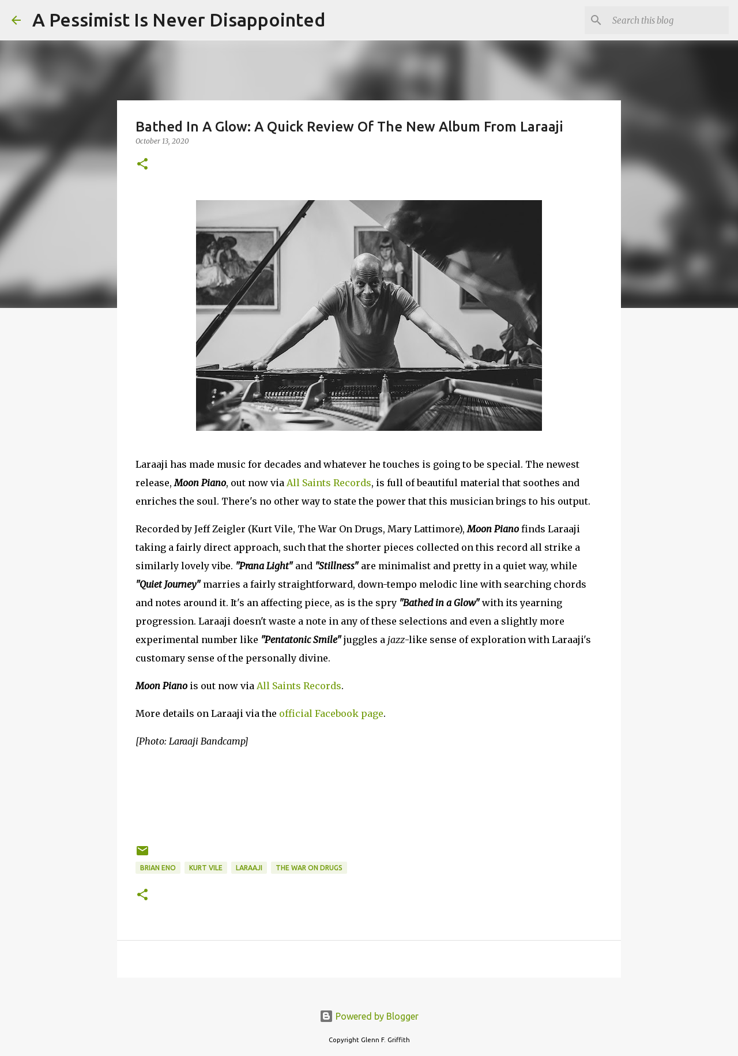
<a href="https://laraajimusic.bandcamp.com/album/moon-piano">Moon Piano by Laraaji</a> (369, 794)
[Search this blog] (668, 20)
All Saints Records (329, 482)
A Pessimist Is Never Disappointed (178, 19)
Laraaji (249, 867)
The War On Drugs (309, 867)
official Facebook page (331, 713)
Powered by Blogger (369, 1016)
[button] (142, 164)
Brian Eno (158, 867)
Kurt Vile (206, 867)
